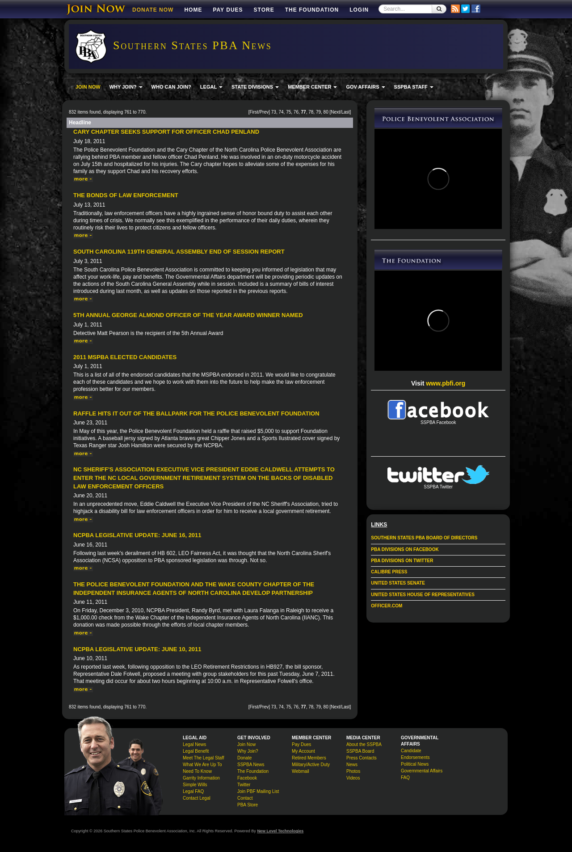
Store (264, 10)
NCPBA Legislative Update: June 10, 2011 (137, 649)
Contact (244, 798)
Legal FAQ (193, 791)
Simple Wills (195, 784)
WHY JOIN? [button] (126, 86)
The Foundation (312, 10)
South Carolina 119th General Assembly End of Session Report (179, 251)
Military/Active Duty (311, 764)
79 (318, 112)
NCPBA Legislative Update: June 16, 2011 (137, 535)
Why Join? (247, 751)
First (253, 112)
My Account (303, 751)
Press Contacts (361, 757)
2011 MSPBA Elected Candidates (125, 357)
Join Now (246, 744)
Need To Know (197, 771)
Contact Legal (196, 798)
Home (193, 10)
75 (288, 112)
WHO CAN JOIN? (171, 86)
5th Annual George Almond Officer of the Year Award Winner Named (188, 315)
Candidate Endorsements (415, 754)
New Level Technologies (280, 831)
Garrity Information (201, 778)
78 (310, 112)
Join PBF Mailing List (258, 791)
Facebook (247, 778)
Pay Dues (228, 10)
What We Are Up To (202, 764)
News (352, 764)
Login (359, 10)
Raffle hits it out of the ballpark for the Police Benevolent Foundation (196, 413)
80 (326, 112)
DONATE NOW (152, 10)
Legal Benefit (196, 751)
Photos (353, 771)
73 (273, 112)
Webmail (300, 771)
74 (280, 112)
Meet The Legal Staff (203, 757)
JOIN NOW (88, 86)
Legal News (194, 744)
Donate (244, 757)
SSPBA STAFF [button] (413, 86)
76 (296, 112)
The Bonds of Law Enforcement (125, 195)
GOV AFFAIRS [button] (365, 86)
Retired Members (309, 757)
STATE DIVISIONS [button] (255, 86)
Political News (415, 764)
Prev (264, 112)
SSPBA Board (360, 751)
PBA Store (247, 804)
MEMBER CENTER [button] (312, 86)
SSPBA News (251, 764)
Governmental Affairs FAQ (421, 774)
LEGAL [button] (211, 86)
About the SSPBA (364, 744)
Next (335, 112)
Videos (353, 778)
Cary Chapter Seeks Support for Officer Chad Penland (166, 131)
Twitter (243, 784)
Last (345, 112)
